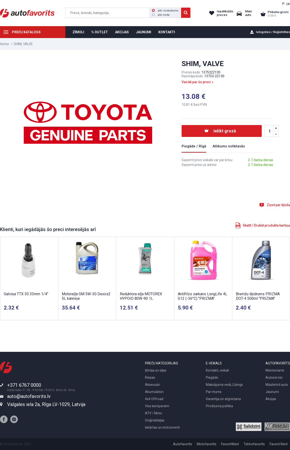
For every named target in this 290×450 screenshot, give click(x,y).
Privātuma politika (219, 406)
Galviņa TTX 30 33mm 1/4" (26, 294)
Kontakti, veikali (217, 370)
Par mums (214, 392)
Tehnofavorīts (254, 444)
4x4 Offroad (154, 399)
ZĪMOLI (78, 32)
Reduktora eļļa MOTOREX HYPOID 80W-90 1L (141, 296)
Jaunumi (272, 392)
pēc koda (160, 14)
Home (4, 44)
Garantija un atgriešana (223, 399)
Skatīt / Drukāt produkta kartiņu (266, 225)
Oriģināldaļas (154, 420)
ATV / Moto (153, 413)
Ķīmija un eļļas (155, 370)
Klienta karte (275, 370)
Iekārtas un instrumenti (162, 427)
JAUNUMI (143, 32)
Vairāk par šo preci (196, 82)
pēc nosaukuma (165, 10)
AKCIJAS (122, 32)
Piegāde (212, 377)
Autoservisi (274, 377)
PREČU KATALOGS (26, 32)
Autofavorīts (182, 444)
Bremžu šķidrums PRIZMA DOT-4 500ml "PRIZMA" (258, 296)
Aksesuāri (152, 385)
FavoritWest (230, 444)
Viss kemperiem (157, 406)
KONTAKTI (166, 32)
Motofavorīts (206, 444)
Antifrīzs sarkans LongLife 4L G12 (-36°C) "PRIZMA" (202, 296)
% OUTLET (99, 32)
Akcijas (271, 399)
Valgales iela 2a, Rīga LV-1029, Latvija (46, 404)
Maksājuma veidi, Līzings (224, 385)
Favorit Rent (279, 444)
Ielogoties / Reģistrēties (273, 32)
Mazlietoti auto (277, 385)
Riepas (150, 377)
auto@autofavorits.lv (29, 396)
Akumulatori (154, 392)
